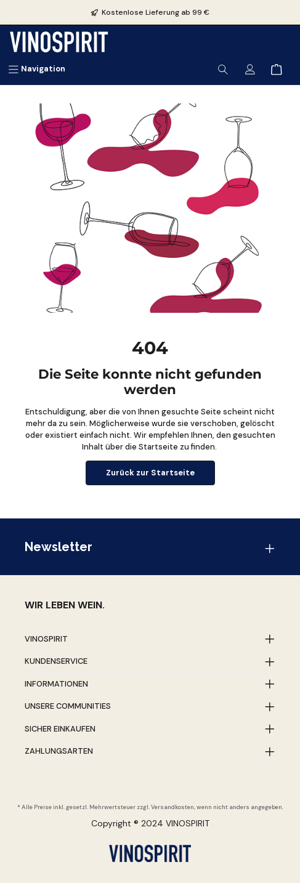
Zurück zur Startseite (150, 472)
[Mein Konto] (250, 68)
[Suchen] (223, 68)
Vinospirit (46, 639)
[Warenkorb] (276, 68)
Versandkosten (172, 807)
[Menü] (36, 68)
